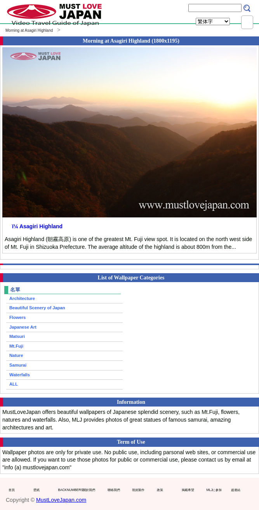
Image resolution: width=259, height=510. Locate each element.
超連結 (235, 490)
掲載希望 (188, 490)
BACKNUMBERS (68, 490)
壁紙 (36, 490)
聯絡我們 (114, 490)
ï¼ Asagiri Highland (37, 226)
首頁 (12, 490)
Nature (16, 355)
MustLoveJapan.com (61, 500)
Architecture (22, 298)
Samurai (17, 365)
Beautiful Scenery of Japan (37, 307)
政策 (160, 490)
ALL (13, 384)
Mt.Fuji (16, 346)
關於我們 (89, 490)
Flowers (17, 317)
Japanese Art (23, 327)
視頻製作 (138, 490)
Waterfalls (19, 374)
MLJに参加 (214, 490)
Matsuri (17, 336)
